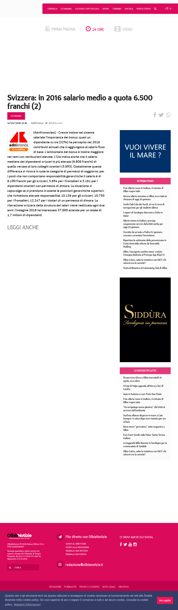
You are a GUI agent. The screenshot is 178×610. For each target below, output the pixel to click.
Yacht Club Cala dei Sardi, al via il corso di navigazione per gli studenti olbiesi (143, 206)
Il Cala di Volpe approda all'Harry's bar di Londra (143, 387)
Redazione (55, 586)
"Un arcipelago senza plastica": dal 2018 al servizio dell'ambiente (144, 408)
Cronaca (52, 8)
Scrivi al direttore (76, 543)
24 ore (95, 29)
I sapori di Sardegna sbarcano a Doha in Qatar (143, 214)
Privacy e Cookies (89, 586)
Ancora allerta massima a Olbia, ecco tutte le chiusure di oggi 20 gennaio (145, 197)
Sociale (129, 8)
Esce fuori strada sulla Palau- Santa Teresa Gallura (144, 436)
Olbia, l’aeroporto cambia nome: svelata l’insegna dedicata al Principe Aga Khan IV (144, 253)
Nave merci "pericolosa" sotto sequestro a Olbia (144, 428)
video (123, 29)
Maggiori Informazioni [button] (27, 604)
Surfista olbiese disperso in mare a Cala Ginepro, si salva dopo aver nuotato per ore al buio (144, 419)
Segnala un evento (76, 554)
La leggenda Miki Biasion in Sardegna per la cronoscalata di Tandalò (145, 444)
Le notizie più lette (145, 370)
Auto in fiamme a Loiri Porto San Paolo (142, 394)
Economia (66, 8)
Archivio (124, 586)
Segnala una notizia (77, 550)
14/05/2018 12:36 (17, 123)
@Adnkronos (54, 123)
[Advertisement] (89, 64)
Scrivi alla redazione (77, 547)
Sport (106, 8)
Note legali (109, 586)
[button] (155, 8)
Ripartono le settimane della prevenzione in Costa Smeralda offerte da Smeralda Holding (144, 243)
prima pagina (60, 29)
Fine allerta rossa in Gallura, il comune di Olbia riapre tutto (143, 189)
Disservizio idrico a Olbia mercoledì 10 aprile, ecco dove (142, 379)
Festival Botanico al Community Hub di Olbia (145, 268)
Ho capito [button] (165, 600)
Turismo (116, 8)
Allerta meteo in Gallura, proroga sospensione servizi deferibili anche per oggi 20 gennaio (143, 224)
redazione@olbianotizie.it (84, 564)
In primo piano (145, 181)
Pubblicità (70, 586)
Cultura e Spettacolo (87, 8)
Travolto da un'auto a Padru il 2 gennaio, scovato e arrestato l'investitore (143, 233)
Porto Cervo (144, 8)
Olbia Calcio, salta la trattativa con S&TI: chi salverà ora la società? (144, 261)
